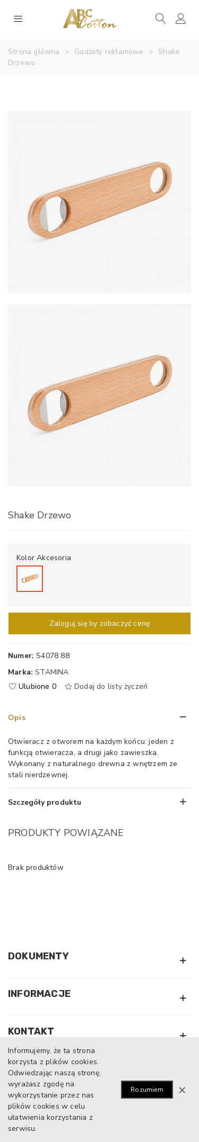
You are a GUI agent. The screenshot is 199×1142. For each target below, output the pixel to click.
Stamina (51, 672)
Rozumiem (147, 1089)
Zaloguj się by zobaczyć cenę (99, 623)
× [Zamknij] (182, 1089)
